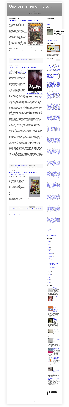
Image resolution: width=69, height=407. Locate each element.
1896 (54, 128)
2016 (58, 85)
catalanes (58, 82)
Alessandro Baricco (53, 98)
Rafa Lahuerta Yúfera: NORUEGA (56, 339)
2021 (49, 247)
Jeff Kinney (58, 118)
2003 (58, 97)
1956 (55, 107)
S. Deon (57, 205)
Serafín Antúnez (50, 207)
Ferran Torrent (56, 116)
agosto (50, 258)
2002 (49, 94)
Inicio (27, 212)
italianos (56, 73)
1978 (58, 109)
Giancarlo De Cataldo (57, 163)
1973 (52, 109)
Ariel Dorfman (58, 143)
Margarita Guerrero (54, 189)
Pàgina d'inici (50, 228)
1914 (54, 129)
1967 (56, 108)
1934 (51, 130)
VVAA (48, 104)
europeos (22, 167)
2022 (49, 246)
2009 (55, 85)
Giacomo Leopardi (49, 163)
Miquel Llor (49, 121)
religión (52, 222)
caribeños (53, 217)
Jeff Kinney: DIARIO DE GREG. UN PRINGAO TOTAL (56, 298)
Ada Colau (49, 137)
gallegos (57, 219)
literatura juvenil (51, 83)
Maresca (48, 189)
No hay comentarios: (24, 59)
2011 (56, 110)
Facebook (49, 229)
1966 (51, 132)
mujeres (31, 167)
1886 (48, 128)
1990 (50, 110)
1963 (50, 108)
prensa (58, 221)
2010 (58, 87)
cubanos (52, 218)
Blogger (38, 401)
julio (50, 259)
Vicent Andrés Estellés (54, 104)
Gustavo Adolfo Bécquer (51, 164)
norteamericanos (50, 80)
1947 (58, 95)
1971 (59, 96)
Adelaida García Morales (55, 137)
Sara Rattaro (58, 206)
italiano (54, 71)
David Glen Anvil (52, 151)
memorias (58, 220)
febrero (50, 275)
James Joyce (53, 118)
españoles (19, 167)
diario (49, 92)
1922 (59, 129)
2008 (54, 87)
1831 (54, 127)
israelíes (51, 220)
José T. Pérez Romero (51, 177)
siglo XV (58, 222)
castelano (57, 217)
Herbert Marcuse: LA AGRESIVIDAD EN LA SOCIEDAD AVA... (53, 267)
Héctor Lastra (49, 166)
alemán (16, 208)
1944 (51, 131)
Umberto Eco (54, 211)
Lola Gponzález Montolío (55, 184)
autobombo (48, 95)
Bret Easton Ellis (50, 149)
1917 (56, 129)
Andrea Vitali (49, 141)
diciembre (51, 252)
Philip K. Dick (55, 200)
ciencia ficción (49, 105)
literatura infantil (51, 84)
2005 (53, 82)
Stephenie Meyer (57, 208)
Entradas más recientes (13, 212)
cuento (58, 80)
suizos (59, 223)
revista (55, 222)
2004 (52, 94)
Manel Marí (49, 103)
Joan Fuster (50, 119)
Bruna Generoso (56, 149)
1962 (47, 108)
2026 (49, 240)
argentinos (51, 81)
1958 (59, 131)
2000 (59, 93)
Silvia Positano (56, 207)
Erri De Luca (54, 154)
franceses (54, 86)
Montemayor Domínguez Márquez (52, 194)
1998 (56, 93)
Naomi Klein (54, 195)
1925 (56, 106)
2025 (49, 241)
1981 (49, 97)
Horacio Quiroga (50, 165)
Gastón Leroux (57, 160)
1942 (47, 93)
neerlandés (49, 221)
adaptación (49, 86)
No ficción (57, 196)
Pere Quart (51, 200)
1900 (59, 128)
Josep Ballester (54, 175)
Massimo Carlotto (55, 103)
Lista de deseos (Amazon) (52, 40)
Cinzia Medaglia (49, 115)
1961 (53, 96)
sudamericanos (50, 77)
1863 (56, 127)
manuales (52, 92)
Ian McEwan (54, 166)
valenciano (49, 82)
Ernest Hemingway (54, 153)
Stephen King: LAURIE (55, 330)
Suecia (55, 209)
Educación (58, 83)
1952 (52, 107)
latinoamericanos (50, 78)
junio (50, 269)
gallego (53, 219)
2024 (49, 243)
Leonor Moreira (27, 167)
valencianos (55, 74)
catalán (58, 69)
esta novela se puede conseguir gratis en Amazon (34, 93)
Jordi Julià (57, 174)
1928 (59, 106)
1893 (51, 128)
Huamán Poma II (56, 165)
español (16, 167)
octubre (50, 255)
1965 (53, 108)
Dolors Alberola (58, 151)
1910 (51, 129)
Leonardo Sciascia (56, 120)
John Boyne (55, 119)
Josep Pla (51, 176)
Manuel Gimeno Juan (53, 187)
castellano (49, 75)
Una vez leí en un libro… (30, 6)
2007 (55, 94)
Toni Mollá (49, 211)
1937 (56, 130)
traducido (12, 62)
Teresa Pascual (52, 210)
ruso (48, 126)
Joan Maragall (54, 173)
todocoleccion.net (18, 125)
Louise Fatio (48, 185)
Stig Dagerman (50, 209)
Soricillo (48, 208)
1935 (54, 130)
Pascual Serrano (55, 197)
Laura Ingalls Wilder (56, 182)
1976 (55, 109)
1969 (59, 108)
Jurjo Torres (49, 182)
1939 (59, 130)
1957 (58, 107)
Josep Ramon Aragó (57, 176)
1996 (55, 97)
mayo (50, 271)
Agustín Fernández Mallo (55, 138)
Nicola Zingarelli (53, 196)
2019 (14, 167)
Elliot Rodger (50, 152)
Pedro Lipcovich (51, 198)
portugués (50, 87)
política (36, 208)
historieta (56, 105)
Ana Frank (58, 140)
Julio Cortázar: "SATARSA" (55, 288)
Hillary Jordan (58, 164)
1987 (53, 93)
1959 (48, 132)
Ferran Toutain (54, 155)
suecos (56, 223)
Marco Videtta (57, 188)
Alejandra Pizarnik (49, 139)
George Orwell (54, 161)
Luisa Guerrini (53, 186)
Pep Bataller (57, 198)
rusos (51, 126)
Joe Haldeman (53, 174)
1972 (49, 109)
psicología (48, 222)
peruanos (57, 92)
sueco (53, 223)
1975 (59, 132)
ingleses (58, 86)
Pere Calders (55, 199)
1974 (56, 132)
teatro (54, 126)
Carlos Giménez (54, 150)
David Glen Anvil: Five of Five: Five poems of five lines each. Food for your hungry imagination (56, 309)
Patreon (48, 24)
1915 (53, 106)
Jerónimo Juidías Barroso (53, 172)
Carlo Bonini (48, 150)
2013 (58, 94)
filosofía (28, 208)
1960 (50, 96)
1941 (48, 131)
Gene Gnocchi (49, 161)
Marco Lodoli (52, 188)
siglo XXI (36, 167)
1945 (54, 131)
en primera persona (22, 72)
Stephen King (52, 208)
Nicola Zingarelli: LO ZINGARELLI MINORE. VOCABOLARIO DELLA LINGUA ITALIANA (56, 369)
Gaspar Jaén (52, 160)
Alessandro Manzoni (53, 140)
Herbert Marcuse (32, 208)
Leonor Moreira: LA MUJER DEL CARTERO (23, 67)
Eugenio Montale (49, 116)
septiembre (51, 256)
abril (50, 272)
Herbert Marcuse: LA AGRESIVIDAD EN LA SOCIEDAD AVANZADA (23, 173)
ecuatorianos (48, 219)
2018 (50, 91)
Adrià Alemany (49, 138)
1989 (47, 110)
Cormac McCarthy (55, 99)
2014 (47, 91)
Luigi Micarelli (54, 185)
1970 (54, 132)
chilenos (48, 218)
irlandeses (53, 95)
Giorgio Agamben (49, 117)
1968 (14, 208)
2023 (49, 244)
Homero (48, 118)
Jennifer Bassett (52, 171)
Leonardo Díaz (49, 183)
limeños (55, 220)
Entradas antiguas (39, 212)
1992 (53, 110)
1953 (56, 131)
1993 (52, 97)
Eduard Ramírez (56, 115)
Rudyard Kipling (52, 205)
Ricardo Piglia (54, 121)
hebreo (48, 220)
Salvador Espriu (52, 206)
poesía (48, 71)
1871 (59, 127)
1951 (49, 107)
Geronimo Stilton (55, 162)
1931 (48, 130)
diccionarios (57, 218)
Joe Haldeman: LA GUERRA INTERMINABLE (23, 20)
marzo (50, 274)
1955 (47, 96)
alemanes (19, 208)
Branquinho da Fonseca (56, 148)
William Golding (58, 212)
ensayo (22, 208)
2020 (59, 110)
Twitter (49, 230)
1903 (48, 129)
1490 (48, 127)
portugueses (49, 106)
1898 (56, 128)
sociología (49, 223)
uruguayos (58, 126)
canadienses (49, 217)
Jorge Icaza (48, 175)
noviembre (51, 253)
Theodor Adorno (57, 210)
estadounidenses (50, 76)
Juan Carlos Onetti (54, 178)
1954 (50, 93)
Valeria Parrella (52, 212)
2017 (47, 98)
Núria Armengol (49, 197)
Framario (58, 155)
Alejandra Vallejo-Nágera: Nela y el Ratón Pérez (56, 358)
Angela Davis (55, 141)
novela (34, 167)
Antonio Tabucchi (52, 143)
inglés (56, 70)
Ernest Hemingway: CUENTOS (55, 319)
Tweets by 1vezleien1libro (51, 235)
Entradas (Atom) (17, 214)
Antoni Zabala (55, 142)
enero (50, 277)
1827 (51, 127)
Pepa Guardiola (49, 199)
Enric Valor (54, 152)
